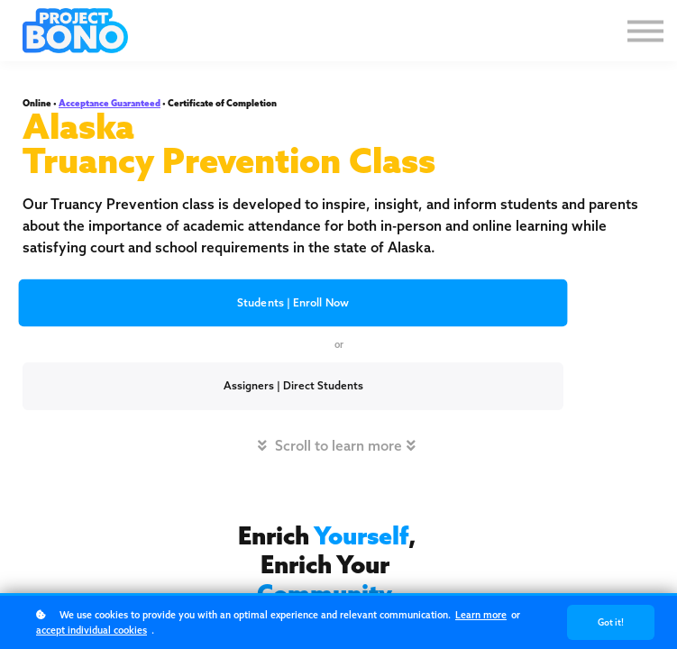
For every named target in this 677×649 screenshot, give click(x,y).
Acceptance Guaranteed (109, 103)
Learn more (481, 614)
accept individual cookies (91, 630)
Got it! (611, 622)
